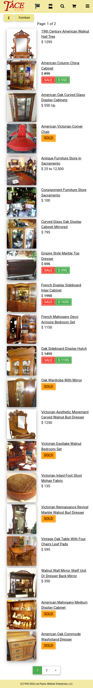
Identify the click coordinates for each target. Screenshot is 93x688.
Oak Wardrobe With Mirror (61, 380)
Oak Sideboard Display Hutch (64, 348)
